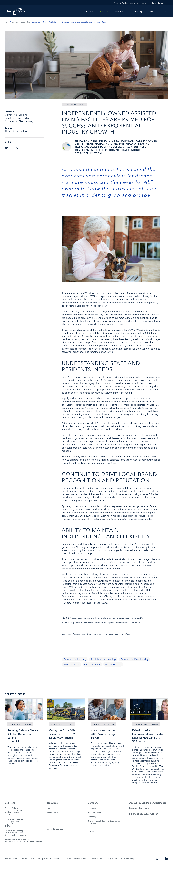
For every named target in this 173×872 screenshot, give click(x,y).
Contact (152, 11)
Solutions (89, 11)
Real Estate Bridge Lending (17, 845)
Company (138, 11)
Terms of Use (96, 864)
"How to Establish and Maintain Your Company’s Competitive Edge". (104, 623)
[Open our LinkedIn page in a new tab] (166, 864)
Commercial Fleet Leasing (15, 841)
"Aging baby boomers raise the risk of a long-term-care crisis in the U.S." (102, 618)
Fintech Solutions (12, 814)
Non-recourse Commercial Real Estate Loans (23, 848)
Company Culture (95, 823)
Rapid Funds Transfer (14, 821)
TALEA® (8, 832)
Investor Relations (158, 3)
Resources (104, 11)
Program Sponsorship (14, 816)
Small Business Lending (14, 839)
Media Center (52, 818)
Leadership (93, 814)
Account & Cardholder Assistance (126, 3)
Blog (48, 814)
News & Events (121, 11)
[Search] (166, 11)
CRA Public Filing (127, 864)
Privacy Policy (111, 864)
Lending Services (12, 827)
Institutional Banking (14, 825)
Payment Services (12, 819)
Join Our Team (94, 818)
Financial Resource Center (143, 820)
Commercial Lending (14, 836)
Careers (145, 3)
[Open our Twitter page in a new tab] (157, 864)
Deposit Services (12, 830)
